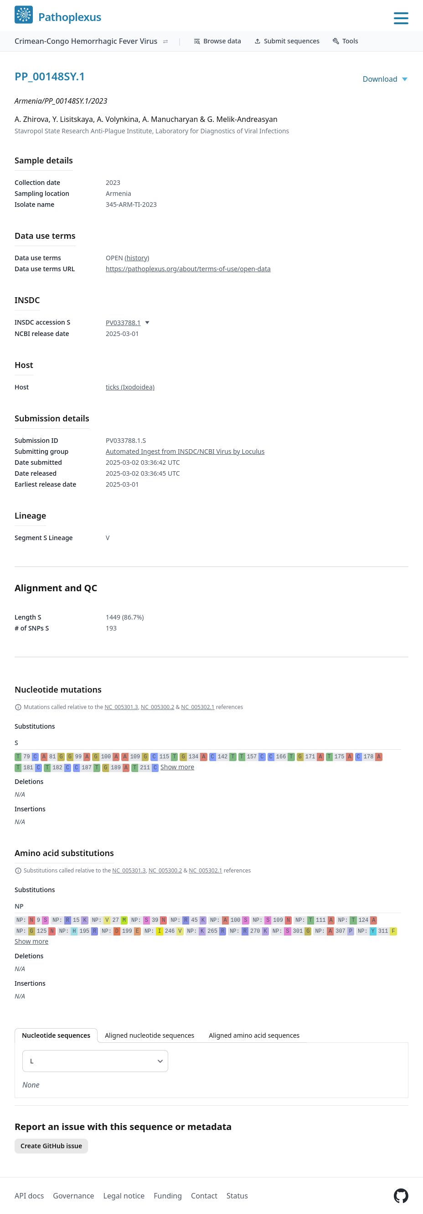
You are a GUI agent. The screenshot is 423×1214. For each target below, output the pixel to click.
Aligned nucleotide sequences (149, 1035)
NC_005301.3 (121, 707)
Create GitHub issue (51, 1145)
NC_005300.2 (157, 707)
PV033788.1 (123, 322)
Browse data (217, 41)
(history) (136, 257)
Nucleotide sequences (56, 1035)
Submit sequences (287, 41)
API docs (29, 1196)
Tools (345, 41)
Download (385, 79)
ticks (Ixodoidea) (130, 387)
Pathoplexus (69, 17)
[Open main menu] (401, 18)
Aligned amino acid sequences (254, 1035)
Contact (204, 1196)
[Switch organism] (165, 41)
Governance (73, 1196)
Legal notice (124, 1196)
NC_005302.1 (197, 707)
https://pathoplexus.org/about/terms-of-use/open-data (188, 268)
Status (237, 1196)
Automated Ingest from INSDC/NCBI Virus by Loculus (185, 451)
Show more (177, 766)
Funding (168, 1196)
